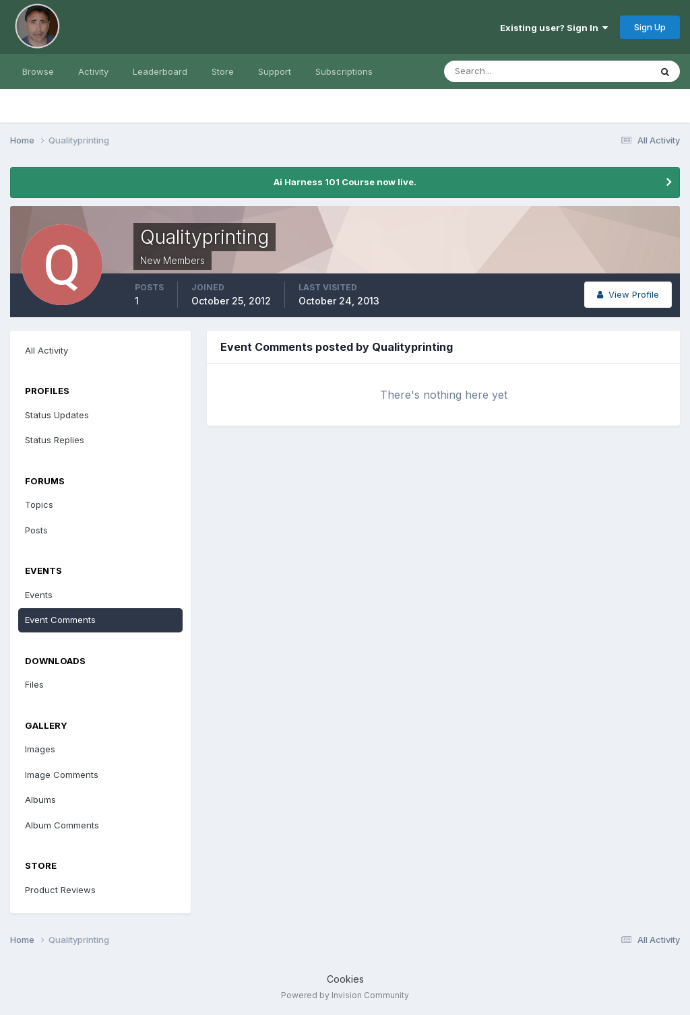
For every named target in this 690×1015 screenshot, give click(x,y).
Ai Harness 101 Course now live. (345, 181)
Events (39, 594)
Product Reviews (60, 889)
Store (223, 71)
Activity (93, 71)
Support (274, 71)
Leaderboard (160, 71)
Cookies (345, 979)
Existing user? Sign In (554, 27)
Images (40, 749)
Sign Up (650, 27)
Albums (40, 799)
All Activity (46, 350)
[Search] (503, 71)
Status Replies (54, 439)
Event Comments (60, 619)
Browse (38, 71)
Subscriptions (344, 71)
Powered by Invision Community (345, 995)
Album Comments (62, 825)
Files (34, 684)
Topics (39, 504)
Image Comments (61, 774)
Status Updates (57, 415)
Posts (36, 530)
